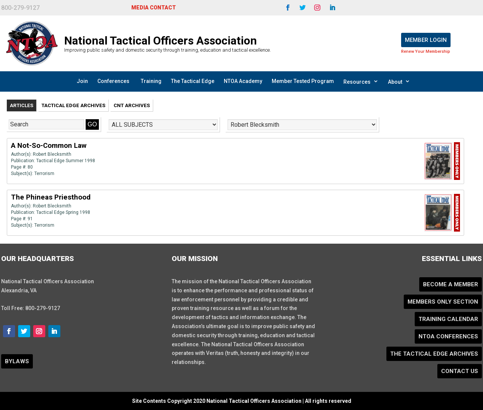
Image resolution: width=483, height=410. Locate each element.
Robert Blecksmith (52, 154)
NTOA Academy (243, 81)
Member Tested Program (303, 81)
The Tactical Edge (192, 81)
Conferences (113, 81)
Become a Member (450, 284)
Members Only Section (443, 301)
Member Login (426, 40)
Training (151, 81)
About (399, 81)
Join (82, 81)
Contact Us (459, 371)
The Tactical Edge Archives (434, 353)
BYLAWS (17, 361)
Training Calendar (448, 319)
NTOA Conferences (448, 336)
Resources (360, 81)
